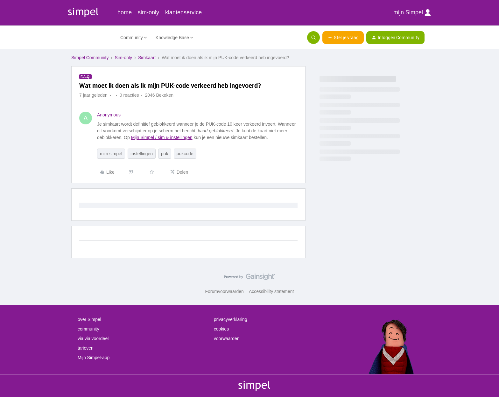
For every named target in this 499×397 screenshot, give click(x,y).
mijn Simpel (412, 12)
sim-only (148, 12)
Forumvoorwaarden (224, 291)
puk (164, 153)
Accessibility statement (271, 291)
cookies (221, 328)
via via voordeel (93, 338)
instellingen (141, 153)
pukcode (185, 153)
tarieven (86, 348)
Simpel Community (90, 57)
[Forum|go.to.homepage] (92, 37)
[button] (343, 37)
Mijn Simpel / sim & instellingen (162, 137)
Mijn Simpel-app (93, 357)
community (88, 328)
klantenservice (183, 12)
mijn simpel (111, 153)
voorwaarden (227, 338)
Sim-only (123, 57)
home (124, 12)
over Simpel (89, 319)
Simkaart (147, 57)
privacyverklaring (230, 319)
